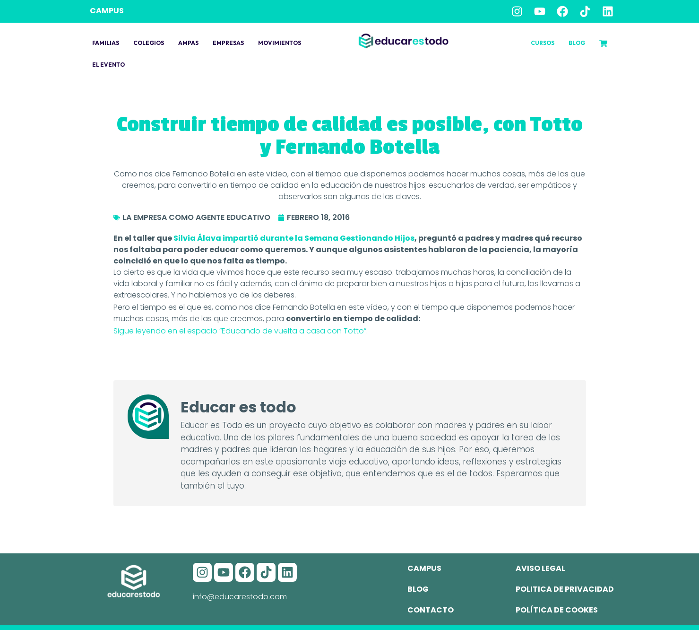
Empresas (228, 42)
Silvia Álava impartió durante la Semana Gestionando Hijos (293, 238)
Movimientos (279, 42)
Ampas (188, 42)
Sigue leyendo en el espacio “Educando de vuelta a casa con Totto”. (240, 330)
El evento (108, 64)
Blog (577, 42)
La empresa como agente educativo (196, 217)
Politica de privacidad (565, 589)
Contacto (430, 609)
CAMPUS (107, 10)
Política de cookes (557, 609)
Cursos (542, 42)
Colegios (148, 42)
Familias (105, 42)
